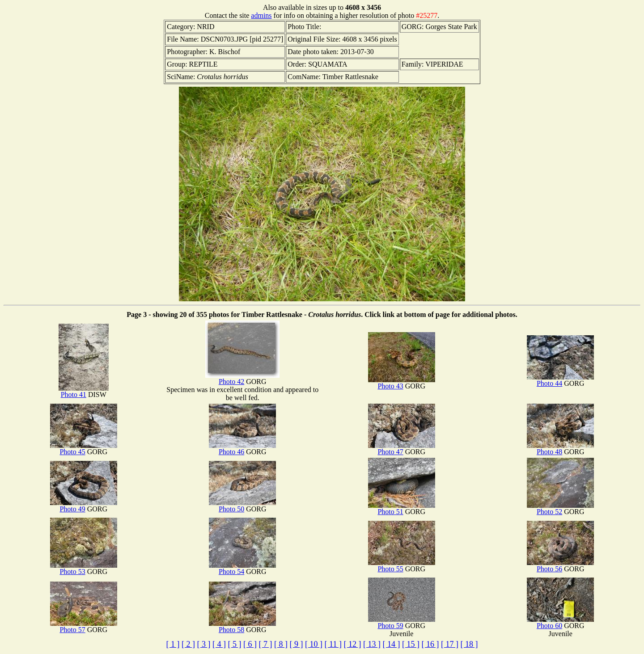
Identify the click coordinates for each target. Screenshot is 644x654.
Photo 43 (401, 383)
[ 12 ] (352, 644)
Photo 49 (83, 506)
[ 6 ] (250, 644)
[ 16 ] (430, 644)
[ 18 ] (469, 644)
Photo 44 (560, 380)
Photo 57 (83, 626)
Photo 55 (401, 566)
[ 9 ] (296, 644)
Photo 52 (560, 508)
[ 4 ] (219, 644)
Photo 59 (401, 622)
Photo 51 (401, 508)
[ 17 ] (449, 644)
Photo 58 (242, 626)
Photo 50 (242, 506)
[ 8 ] (281, 644)
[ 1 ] (173, 644)
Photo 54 (242, 568)
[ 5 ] (235, 644)
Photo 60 (560, 622)
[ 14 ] (391, 644)
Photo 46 (242, 449)
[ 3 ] (204, 644)
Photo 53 (83, 568)
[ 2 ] (188, 644)
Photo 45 (83, 449)
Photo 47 (401, 449)
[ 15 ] (410, 644)
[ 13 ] (372, 644)
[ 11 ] (333, 644)
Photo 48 (560, 449)
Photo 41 (84, 391)
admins (261, 15)
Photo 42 (242, 378)
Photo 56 (560, 566)
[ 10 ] (313, 644)
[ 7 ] (265, 644)
